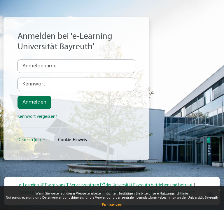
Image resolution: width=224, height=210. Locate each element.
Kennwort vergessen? (37, 117)
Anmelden (34, 102)
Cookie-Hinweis (72, 140)
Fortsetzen (112, 205)
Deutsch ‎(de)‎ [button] (30, 140)
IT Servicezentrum (82, 185)
